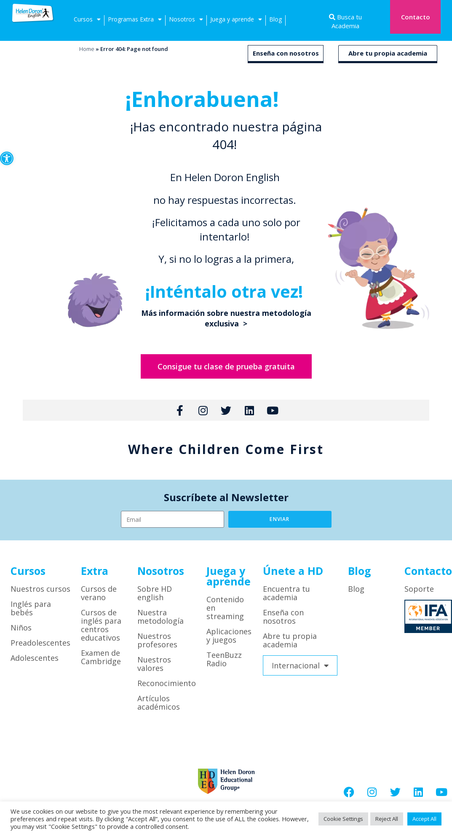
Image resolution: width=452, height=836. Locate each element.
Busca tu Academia (347, 21)
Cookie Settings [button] (343, 819)
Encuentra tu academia (286, 593)
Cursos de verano (99, 593)
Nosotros (186, 20)
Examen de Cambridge (101, 657)
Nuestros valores (154, 663)
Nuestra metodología (160, 616)
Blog (275, 19)
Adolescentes (35, 658)
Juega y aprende (236, 20)
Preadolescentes (40, 642)
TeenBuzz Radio (224, 659)
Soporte (419, 589)
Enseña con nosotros (286, 53)
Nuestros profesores (157, 640)
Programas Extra (135, 20)
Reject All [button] (386, 819)
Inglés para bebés (31, 608)
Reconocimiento (166, 683)
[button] (6, 158)
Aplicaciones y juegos (228, 635)
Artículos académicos (158, 702)
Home (86, 49)
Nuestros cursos (40, 589)
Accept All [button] (424, 819)
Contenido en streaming (225, 607)
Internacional (300, 665)
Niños (21, 627)
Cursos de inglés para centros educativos (101, 625)
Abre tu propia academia (387, 53)
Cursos (87, 20)
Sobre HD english (154, 593)
